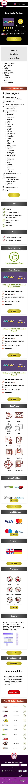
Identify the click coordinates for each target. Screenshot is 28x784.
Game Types (7, 70)
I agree (22, 781)
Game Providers (8, 72)
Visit (14, 195)
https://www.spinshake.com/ (14, 99)
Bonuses (6, 68)
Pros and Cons (8, 65)
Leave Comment (14, 663)
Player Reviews (8, 81)
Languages (7, 75)
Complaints (7, 67)
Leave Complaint (8, 82)
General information (9, 63)
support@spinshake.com (17, 104)
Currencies (7, 77)
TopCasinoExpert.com (14, 777)
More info (22, 779)
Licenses (6, 79)
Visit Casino (14, 39)
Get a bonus (14, 311)
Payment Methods (9, 74)
